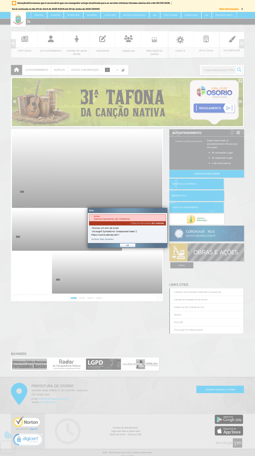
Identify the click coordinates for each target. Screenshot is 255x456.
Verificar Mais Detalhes (102, 239)
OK (127, 245)
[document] (127, 228)
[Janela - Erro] (127, 228)
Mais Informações (229, 9)
